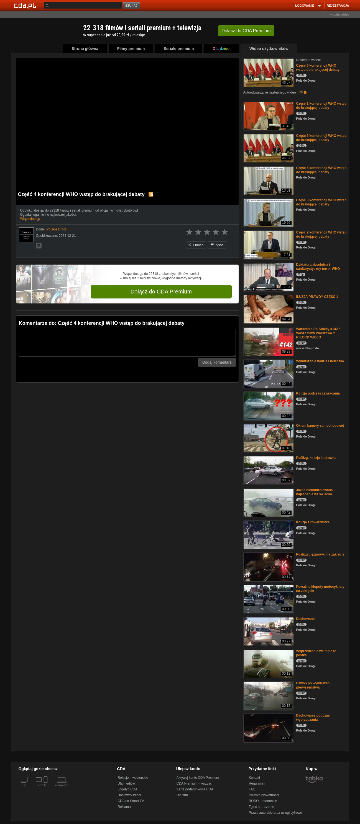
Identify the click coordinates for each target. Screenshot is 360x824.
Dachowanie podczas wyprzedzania (313, 718)
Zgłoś (217, 245)
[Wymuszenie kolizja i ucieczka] (268, 373)
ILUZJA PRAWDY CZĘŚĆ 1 (317, 297)
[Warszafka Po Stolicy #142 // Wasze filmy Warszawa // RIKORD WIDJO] (268, 341)
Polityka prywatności (264, 795)
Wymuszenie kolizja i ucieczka (320, 361)
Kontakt (254, 778)
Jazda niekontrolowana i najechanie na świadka (315, 492)
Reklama (124, 807)
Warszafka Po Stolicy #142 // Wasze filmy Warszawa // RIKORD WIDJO (318, 333)
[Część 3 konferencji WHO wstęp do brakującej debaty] (268, 212)
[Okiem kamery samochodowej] (268, 438)
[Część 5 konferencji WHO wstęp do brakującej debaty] (268, 180)
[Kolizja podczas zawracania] (268, 405)
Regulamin (257, 783)
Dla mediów (126, 783)
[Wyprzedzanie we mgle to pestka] (268, 663)
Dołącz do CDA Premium (161, 291)
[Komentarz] (127, 343)
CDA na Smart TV (131, 801)
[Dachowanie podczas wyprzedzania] (268, 728)
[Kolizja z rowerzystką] (268, 534)
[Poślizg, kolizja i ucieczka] (268, 470)
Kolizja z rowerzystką (313, 522)
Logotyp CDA (127, 789)
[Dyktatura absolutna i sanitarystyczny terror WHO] (268, 277)
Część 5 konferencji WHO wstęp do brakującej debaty (321, 170)
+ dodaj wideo (339, 14)
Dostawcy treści (129, 795)
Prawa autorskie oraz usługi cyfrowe (275, 813)
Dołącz (246, 30)
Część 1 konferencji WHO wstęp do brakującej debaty (321, 106)
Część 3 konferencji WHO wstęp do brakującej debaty (321, 202)
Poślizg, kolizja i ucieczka (316, 458)
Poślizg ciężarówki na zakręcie (320, 554)
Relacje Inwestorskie (133, 778)
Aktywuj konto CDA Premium (198, 778)
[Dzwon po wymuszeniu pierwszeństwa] (268, 695)
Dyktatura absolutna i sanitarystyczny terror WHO (318, 267)
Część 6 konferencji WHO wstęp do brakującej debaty (318, 68)
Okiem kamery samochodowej (320, 426)
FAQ (252, 789)
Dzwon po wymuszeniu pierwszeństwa (314, 685)
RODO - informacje (263, 801)
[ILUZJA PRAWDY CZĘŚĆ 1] (268, 309)
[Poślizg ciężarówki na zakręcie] (268, 566)
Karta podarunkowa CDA (195, 789)
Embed (195, 245)
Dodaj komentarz (217, 362)
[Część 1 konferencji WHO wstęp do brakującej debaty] (268, 116)
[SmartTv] (46, 788)
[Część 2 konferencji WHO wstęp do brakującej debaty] (268, 244)
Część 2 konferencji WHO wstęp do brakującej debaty (321, 234)
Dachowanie (306, 619)
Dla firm (182, 795)
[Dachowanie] (268, 631)
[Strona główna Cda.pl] (26, 5)
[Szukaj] (83, 5)
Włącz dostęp (30, 219)
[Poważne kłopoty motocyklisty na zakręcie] (268, 599)
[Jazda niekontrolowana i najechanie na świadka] (268, 502)
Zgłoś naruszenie (261, 807)
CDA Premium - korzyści (195, 783)
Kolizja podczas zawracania (318, 393)
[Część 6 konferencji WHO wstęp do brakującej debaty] (268, 72)
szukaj (132, 5)
